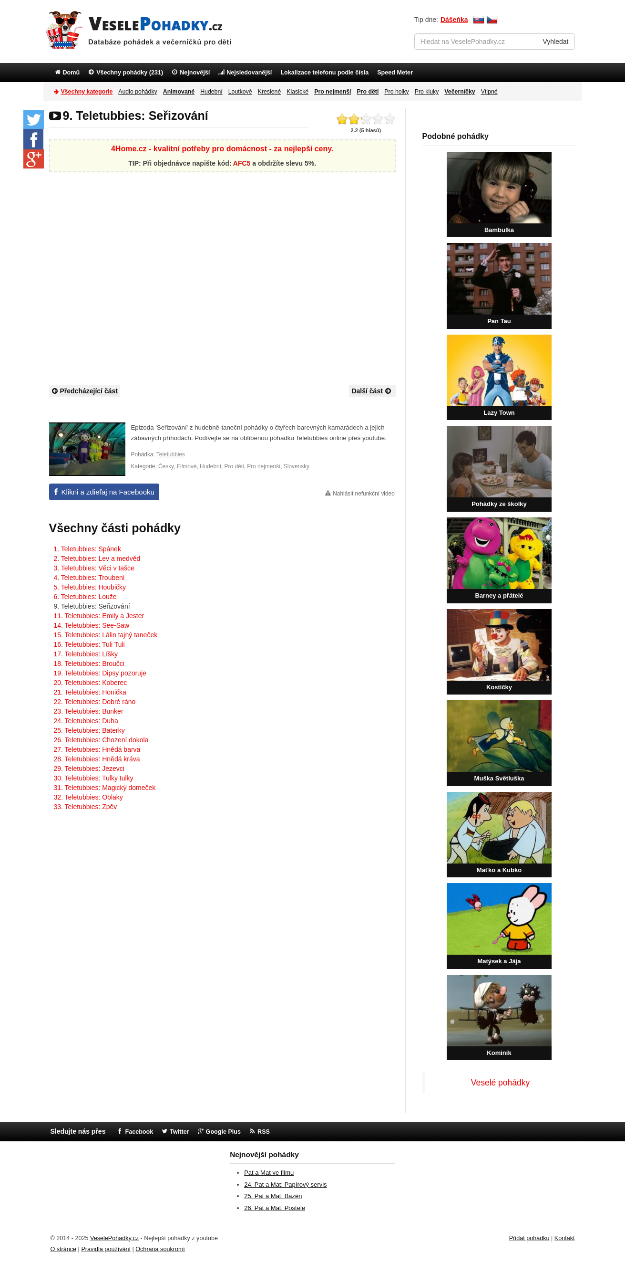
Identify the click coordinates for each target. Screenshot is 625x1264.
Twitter (179, 1131)
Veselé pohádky (500, 1082)
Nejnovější (195, 72)
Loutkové (240, 91)
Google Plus (223, 1131)
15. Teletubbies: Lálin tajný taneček (106, 635)
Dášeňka (454, 19)
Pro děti (234, 466)
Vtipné (489, 91)
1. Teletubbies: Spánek (87, 549)
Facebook (139, 1131)
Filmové (187, 466)
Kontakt (564, 1238)
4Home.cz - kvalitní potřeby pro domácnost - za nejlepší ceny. (222, 149)
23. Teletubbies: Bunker (88, 711)
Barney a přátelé (499, 595)
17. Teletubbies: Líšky (86, 654)
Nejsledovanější (249, 72)
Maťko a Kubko (499, 870)
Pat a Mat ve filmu (269, 1172)
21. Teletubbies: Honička (90, 692)
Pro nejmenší (263, 466)
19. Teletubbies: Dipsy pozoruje (100, 673)
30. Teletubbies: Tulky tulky (93, 778)
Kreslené (269, 91)
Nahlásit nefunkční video (364, 493)
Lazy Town (498, 412)
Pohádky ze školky (499, 503)
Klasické (297, 91)
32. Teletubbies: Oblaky (88, 797)
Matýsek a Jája (499, 961)
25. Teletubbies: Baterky (89, 730)
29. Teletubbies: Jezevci (89, 768)
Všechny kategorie (83, 91)
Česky (166, 466)
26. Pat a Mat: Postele (274, 1207)
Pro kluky (427, 91)
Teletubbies (170, 454)
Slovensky (296, 466)
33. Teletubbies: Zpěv (85, 807)
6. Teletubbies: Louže (85, 596)
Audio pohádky (137, 91)
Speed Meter (395, 72)
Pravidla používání (106, 1249)
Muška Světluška (499, 778)
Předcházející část (84, 390)
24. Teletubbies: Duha (86, 721)
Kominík (499, 1052)
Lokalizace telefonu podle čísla (324, 72)
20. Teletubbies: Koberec (90, 682)
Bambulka (499, 229)
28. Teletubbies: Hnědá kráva (97, 759)
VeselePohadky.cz (114, 1238)
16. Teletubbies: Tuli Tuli (89, 644)
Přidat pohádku (529, 1238)
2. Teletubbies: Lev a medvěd (97, 558)
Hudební (211, 91)
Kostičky (499, 687)
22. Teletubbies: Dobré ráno (95, 702)
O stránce (64, 1249)
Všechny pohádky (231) (129, 72)
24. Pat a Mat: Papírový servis (285, 1184)
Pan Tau (499, 321)
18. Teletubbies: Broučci (89, 663)
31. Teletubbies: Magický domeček (105, 787)
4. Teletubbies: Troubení (89, 577)
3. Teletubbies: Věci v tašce (94, 568)
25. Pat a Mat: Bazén (273, 1196)
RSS (263, 1131)
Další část (372, 390)
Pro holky (396, 91)
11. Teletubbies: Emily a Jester (99, 616)
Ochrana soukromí (160, 1249)
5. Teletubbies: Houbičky (90, 587)
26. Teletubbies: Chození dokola (101, 740)
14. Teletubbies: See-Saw (92, 625)
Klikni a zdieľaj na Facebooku (107, 492)
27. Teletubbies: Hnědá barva (97, 749)
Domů (71, 72)
